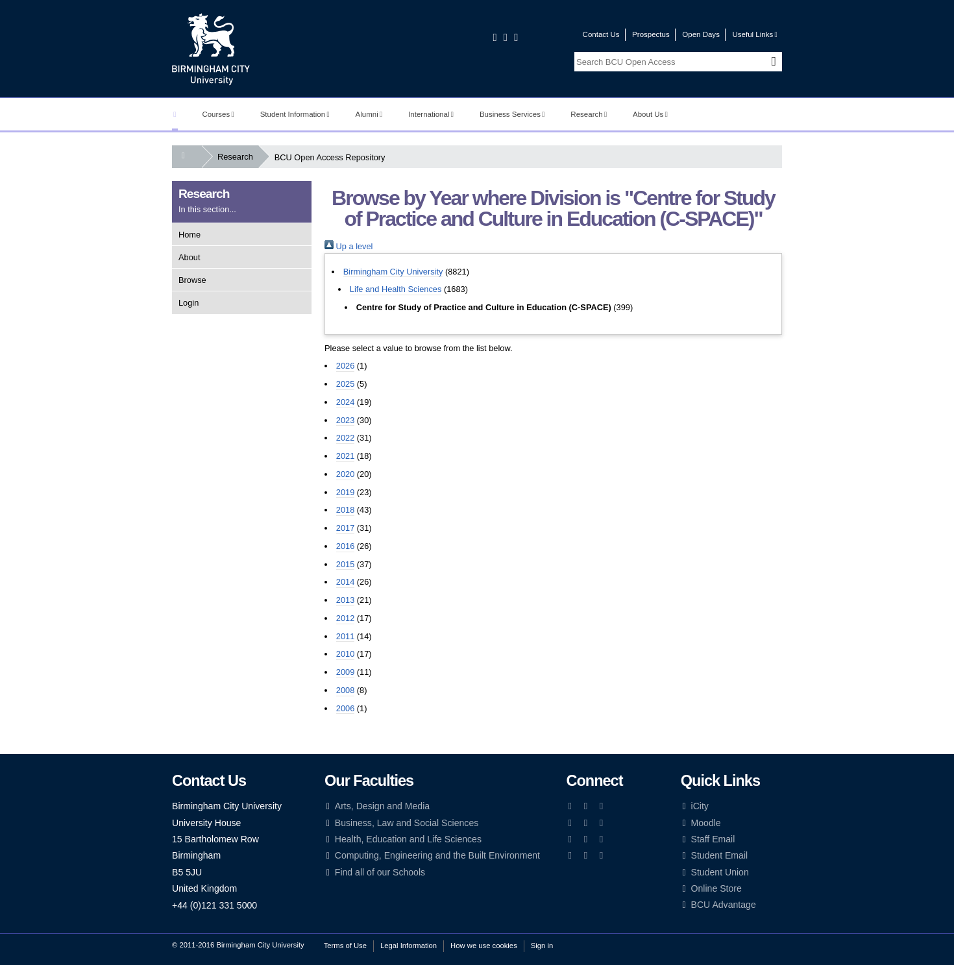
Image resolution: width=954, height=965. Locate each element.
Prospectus (651, 34)
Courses (218, 114)
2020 (345, 474)
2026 (345, 366)
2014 (345, 582)
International (431, 114)
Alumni (369, 114)
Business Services (512, 114)
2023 (345, 420)
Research (588, 114)
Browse (192, 280)
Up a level (348, 246)
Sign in (542, 945)
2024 (345, 402)
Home (189, 234)
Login (188, 303)
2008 (345, 690)
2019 (345, 492)
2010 (345, 654)
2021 (345, 456)
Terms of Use (345, 945)
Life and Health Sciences (396, 289)
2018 (345, 510)
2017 (345, 528)
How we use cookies (483, 945)
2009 (345, 672)
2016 (345, 546)
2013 (345, 600)
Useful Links (754, 34)
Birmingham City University (393, 271)
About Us (650, 114)
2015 (345, 564)
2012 (345, 618)
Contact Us (601, 34)
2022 (345, 438)
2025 (345, 384)
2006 (345, 708)
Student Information (295, 114)
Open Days (701, 34)
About (189, 257)
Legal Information (408, 945)
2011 (345, 636)
